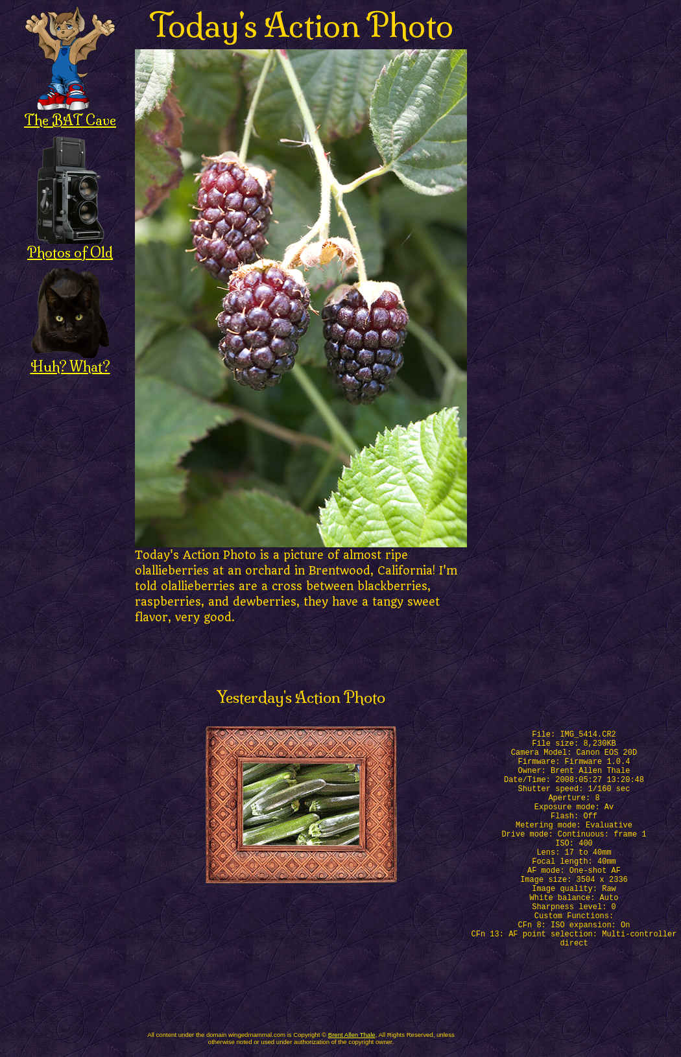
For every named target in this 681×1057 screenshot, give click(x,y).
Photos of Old (70, 245)
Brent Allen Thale (352, 1034)
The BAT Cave (70, 113)
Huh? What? (70, 359)
